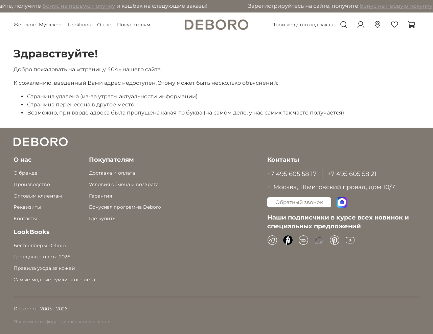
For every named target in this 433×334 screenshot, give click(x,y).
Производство (32, 184)
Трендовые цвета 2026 (42, 257)
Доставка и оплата (112, 173)
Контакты (25, 218)
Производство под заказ (302, 25)
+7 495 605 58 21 (352, 173)
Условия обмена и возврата (124, 184)
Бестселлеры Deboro (40, 245)
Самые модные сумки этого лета (54, 280)
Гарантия (100, 196)
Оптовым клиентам (38, 196)
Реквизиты (27, 207)
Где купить (102, 218)
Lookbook (79, 25)
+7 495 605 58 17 (292, 173)
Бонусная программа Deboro (125, 207)
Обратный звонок (299, 202)
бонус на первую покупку (79, 6)
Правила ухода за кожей (44, 268)
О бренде (26, 173)
